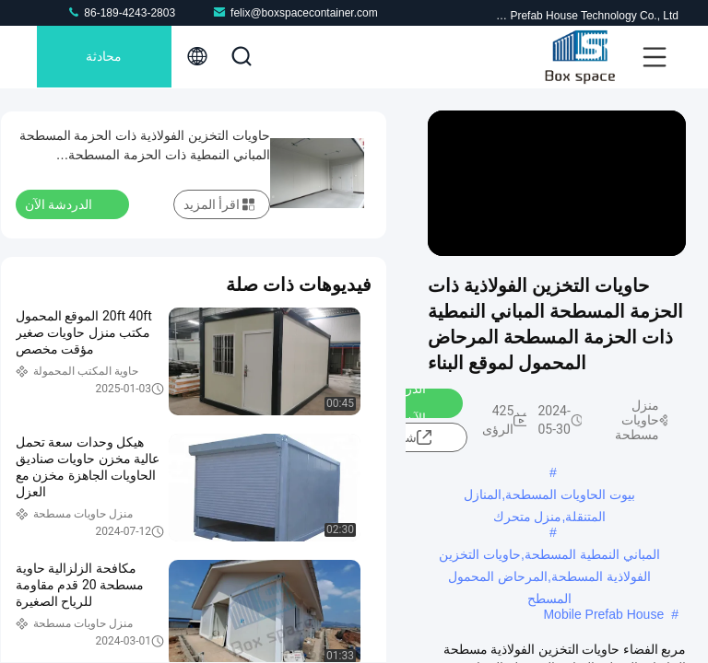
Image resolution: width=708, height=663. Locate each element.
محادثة (106, 57)
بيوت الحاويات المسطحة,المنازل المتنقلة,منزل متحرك (549, 496)
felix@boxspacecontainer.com (295, 12)
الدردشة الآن (415, 403)
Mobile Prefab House (603, 614)
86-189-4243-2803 (120, 12)
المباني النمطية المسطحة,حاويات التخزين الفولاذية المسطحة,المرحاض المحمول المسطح (549, 556)
